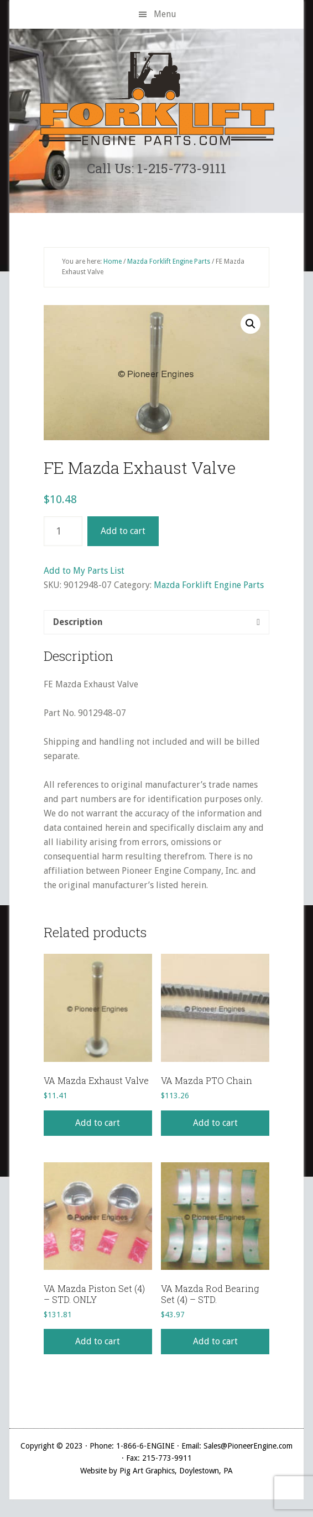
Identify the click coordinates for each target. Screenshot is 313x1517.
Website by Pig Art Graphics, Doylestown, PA (156, 1470)
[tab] (156, 622)
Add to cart (123, 531)
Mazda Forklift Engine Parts (168, 261)
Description (78, 622)
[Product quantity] (63, 531)
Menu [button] (165, 14)
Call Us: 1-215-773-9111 (156, 168)
